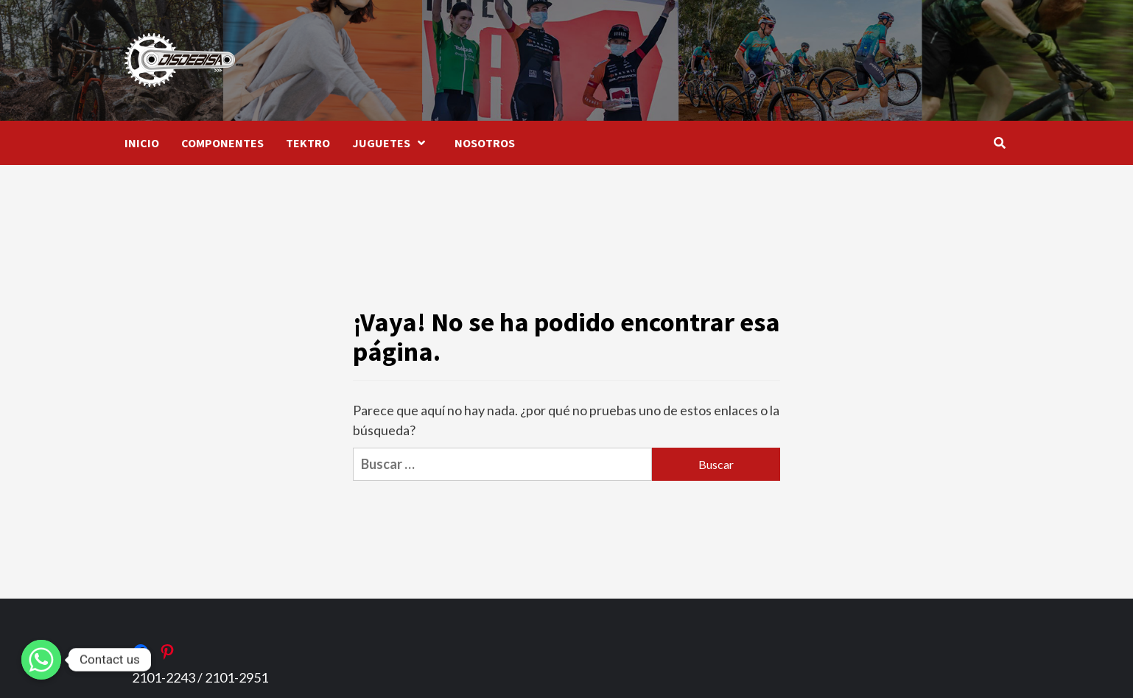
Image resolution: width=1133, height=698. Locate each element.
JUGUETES (392, 142)
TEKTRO (308, 142)
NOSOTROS (485, 142)
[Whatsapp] (41, 660)
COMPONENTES (222, 142)
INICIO (141, 142)
